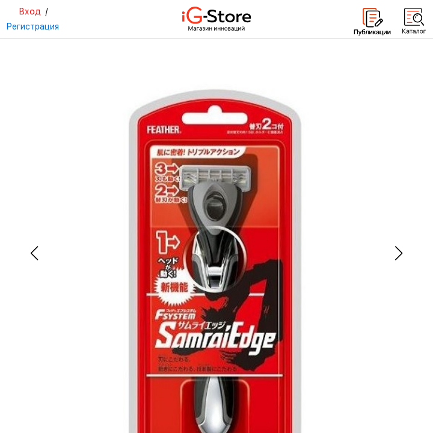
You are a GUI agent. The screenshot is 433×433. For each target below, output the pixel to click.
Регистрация (32, 26)
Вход (30, 11)
